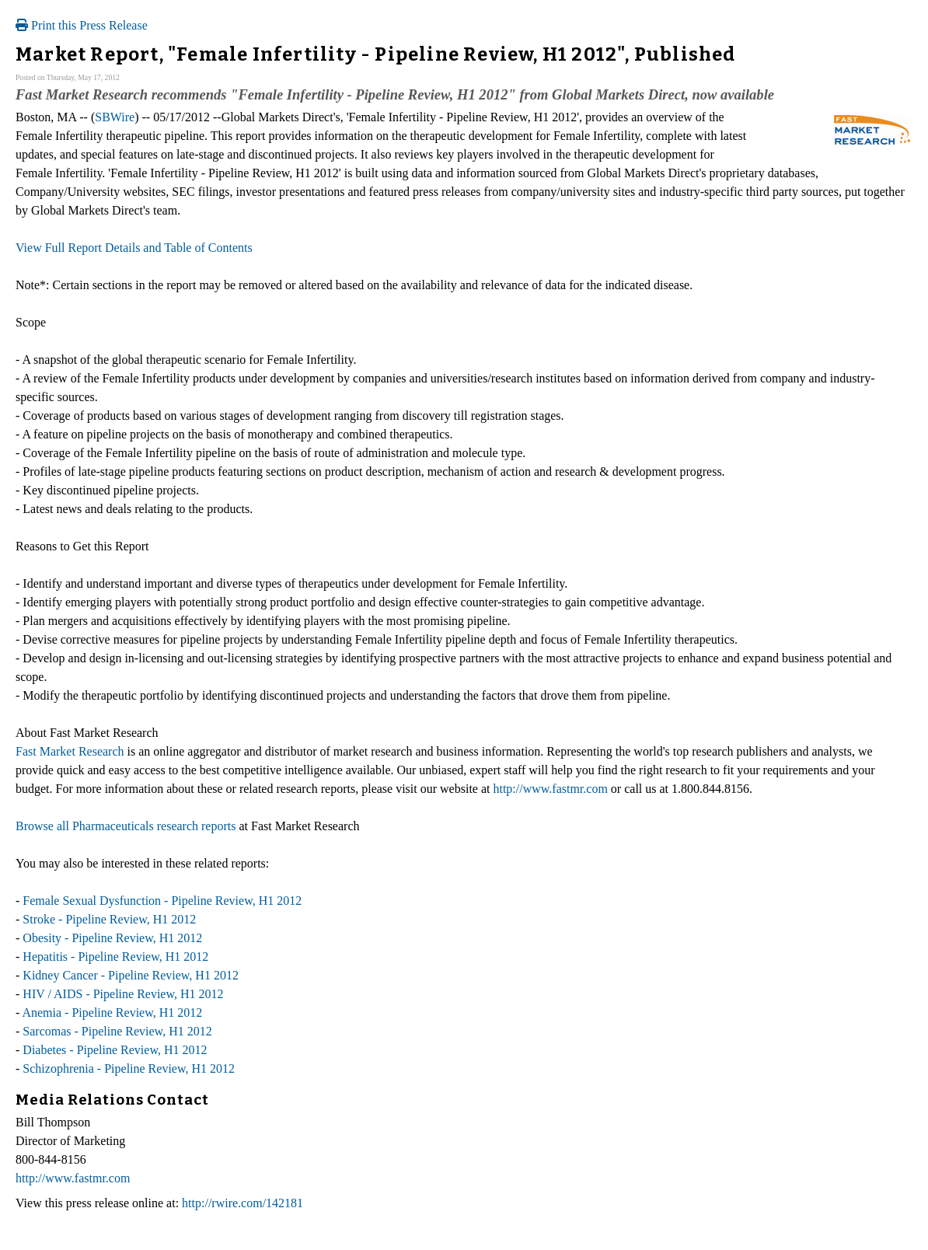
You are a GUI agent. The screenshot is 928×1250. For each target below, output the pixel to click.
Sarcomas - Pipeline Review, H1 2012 (117, 1031)
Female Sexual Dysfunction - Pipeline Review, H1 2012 (162, 900)
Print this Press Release (82, 25)
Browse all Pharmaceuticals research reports (125, 826)
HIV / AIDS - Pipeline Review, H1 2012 (123, 993)
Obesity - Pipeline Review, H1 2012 (112, 937)
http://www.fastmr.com (550, 788)
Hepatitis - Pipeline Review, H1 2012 (115, 956)
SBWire (114, 117)
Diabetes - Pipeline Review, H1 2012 (115, 1049)
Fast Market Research (70, 751)
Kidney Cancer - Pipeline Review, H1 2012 (131, 975)
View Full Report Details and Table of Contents (134, 247)
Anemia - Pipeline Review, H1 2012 (112, 1012)
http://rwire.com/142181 (242, 1203)
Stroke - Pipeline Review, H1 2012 (109, 919)
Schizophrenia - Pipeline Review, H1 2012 (129, 1068)
